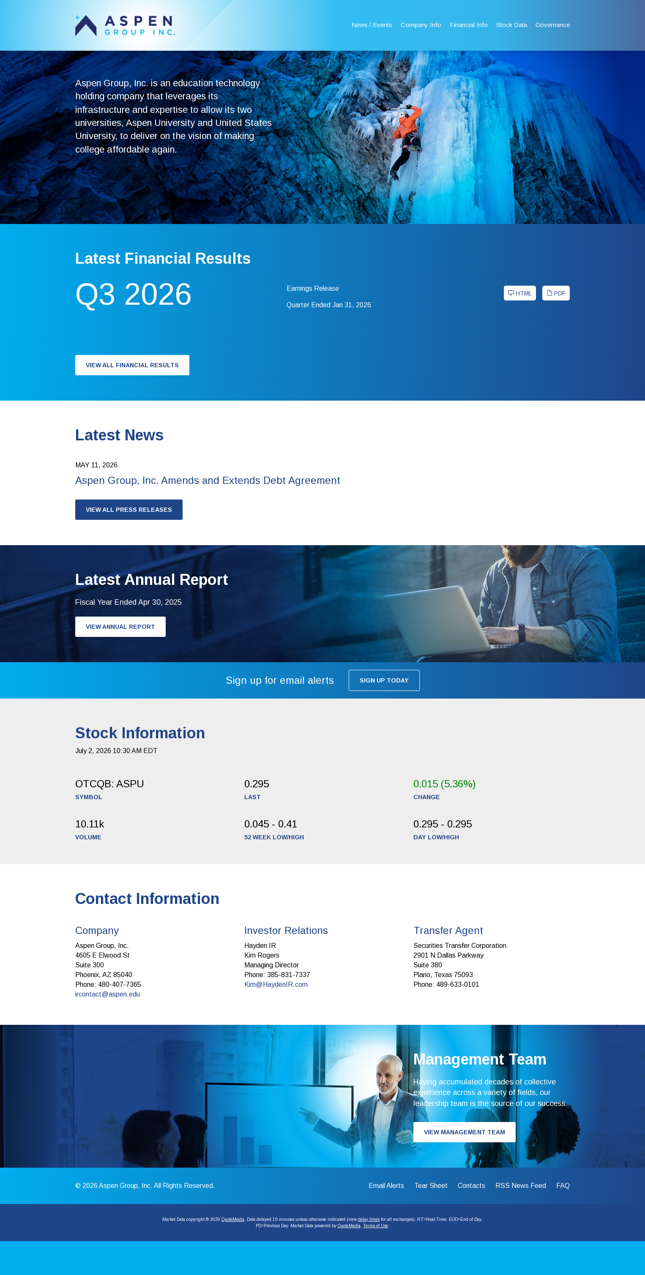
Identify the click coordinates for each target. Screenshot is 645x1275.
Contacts (471, 1219)
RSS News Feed (520, 1219)
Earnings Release (313, 322)
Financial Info (469, 24)
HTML (520, 327)
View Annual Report (120, 660)
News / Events (372, 24)
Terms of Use (375, 1259)
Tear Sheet (431, 1219)
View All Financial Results (132, 399)
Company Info (421, 24)
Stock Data (511, 24)
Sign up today (384, 714)
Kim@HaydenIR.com (276, 1018)
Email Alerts (386, 1219)
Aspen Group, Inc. (126, 1219)
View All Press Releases (129, 543)
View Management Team (464, 1166)
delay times (369, 1253)
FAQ (563, 1219)
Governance (553, 24)
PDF (556, 327)
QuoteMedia (232, 1253)
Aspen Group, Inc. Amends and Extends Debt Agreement (207, 514)
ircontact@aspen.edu (107, 1028)
